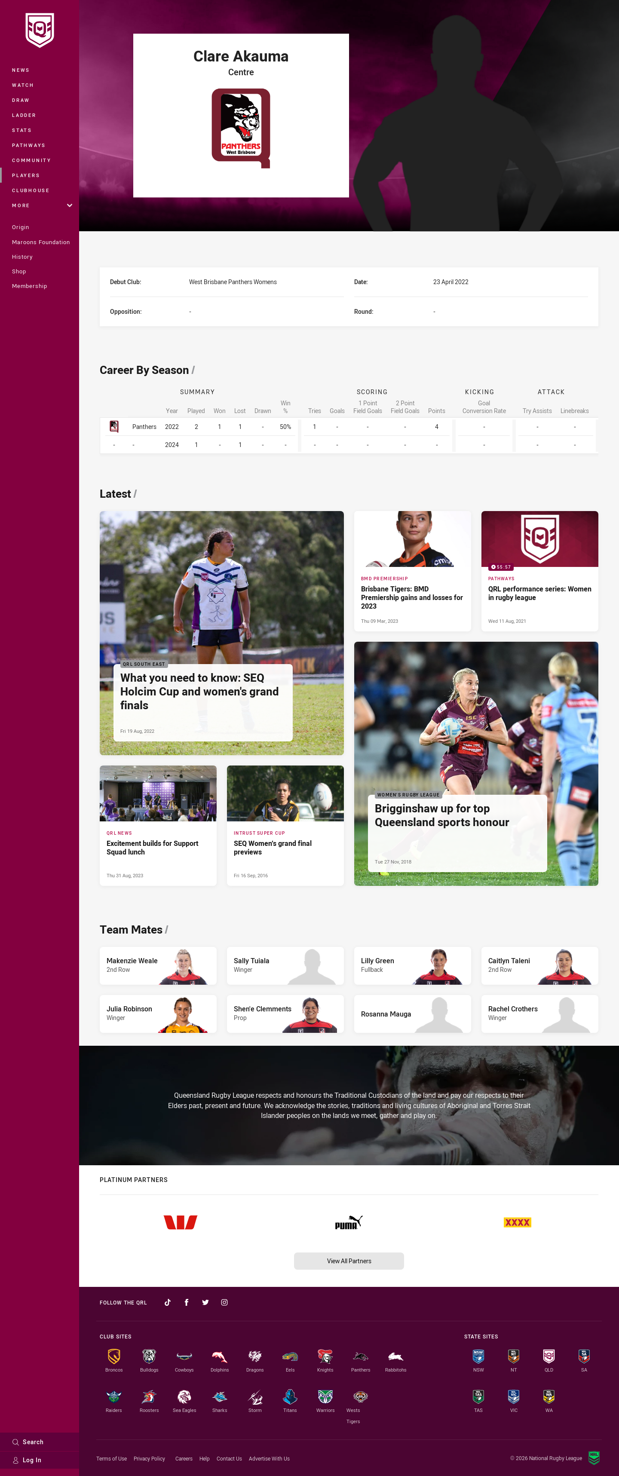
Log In (27, 1460)
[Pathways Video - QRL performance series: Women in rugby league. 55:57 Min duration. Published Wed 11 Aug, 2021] (539, 571)
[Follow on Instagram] (224, 1302)
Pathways (29, 145)
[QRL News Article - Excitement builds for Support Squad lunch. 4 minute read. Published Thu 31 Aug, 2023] (158, 826)
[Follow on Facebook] (186, 1302)
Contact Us (229, 1458)
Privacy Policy (149, 1458)
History (22, 256)
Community (32, 160)
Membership (29, 286)
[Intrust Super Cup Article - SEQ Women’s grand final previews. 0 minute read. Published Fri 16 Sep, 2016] (285, 826)
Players (26, 175)
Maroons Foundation (41, 242)
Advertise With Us (269, 1458)
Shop (19, 271)
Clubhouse (31, 190)
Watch (23, 85)
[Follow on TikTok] (167, 1302)
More (42, 205)
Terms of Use (111, 1458)
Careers (184, 1458)
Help (204, 1458)
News (21, 70)
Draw (21, 100)
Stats (22, 130)
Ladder (24, 115)
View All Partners (349, 1261)
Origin (20, 227)
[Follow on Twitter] (205, 1302)
